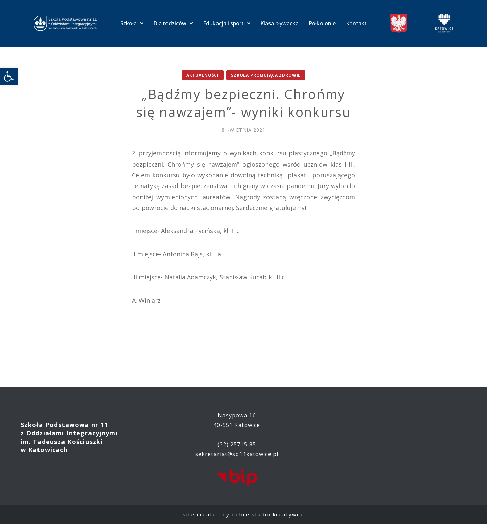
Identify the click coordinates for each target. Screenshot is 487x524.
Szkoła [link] (131, 23)
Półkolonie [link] (322, 23)
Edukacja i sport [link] (226, 23)
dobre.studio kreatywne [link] (268, 514)
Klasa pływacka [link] (279, 23)
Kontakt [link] (356, 23)
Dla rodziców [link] (173, 23)
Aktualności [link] (202, 75)
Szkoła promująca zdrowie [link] (266, 75)
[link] (9, 76)
